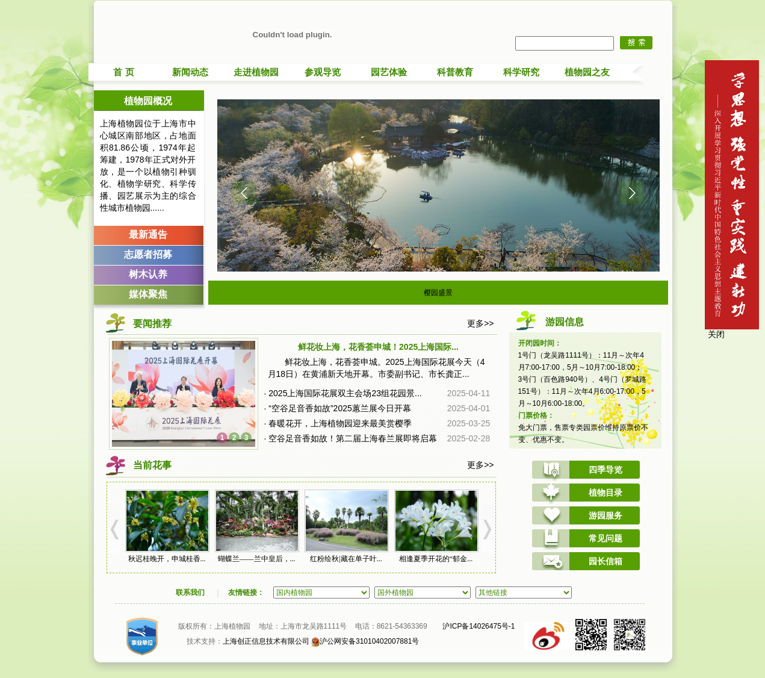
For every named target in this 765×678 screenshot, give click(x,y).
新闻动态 (190, 72)
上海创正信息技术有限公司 (266, 641)
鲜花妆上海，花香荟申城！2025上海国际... (378, 347)
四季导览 (605, 469)
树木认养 (148, 274)
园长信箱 (605, 561)
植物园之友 (587, 72)
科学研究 (521, 72)
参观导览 (323, 72)
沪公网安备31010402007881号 (365, 641)
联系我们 (190, 592)
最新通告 (148, 234)
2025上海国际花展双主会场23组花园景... (344, 393)
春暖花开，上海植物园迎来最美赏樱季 (340, 423)
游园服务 (605, 515)
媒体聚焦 (148, 294)
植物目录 (605, 492)
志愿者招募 (148, 254)
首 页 (123, 72)
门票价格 (532, 415)
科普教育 (455, 72)
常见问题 (605, 538)
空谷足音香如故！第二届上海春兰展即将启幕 (352, 438)
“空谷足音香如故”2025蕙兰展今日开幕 (339, 408)
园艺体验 (389, 72)
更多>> (480, 323)
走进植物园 (256, 72)
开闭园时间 (536, 343)
